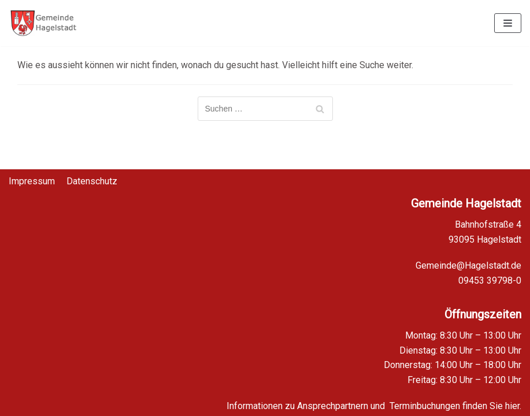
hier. (513, 405)
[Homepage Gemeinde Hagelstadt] (43, 23)
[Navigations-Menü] (507, 23)
